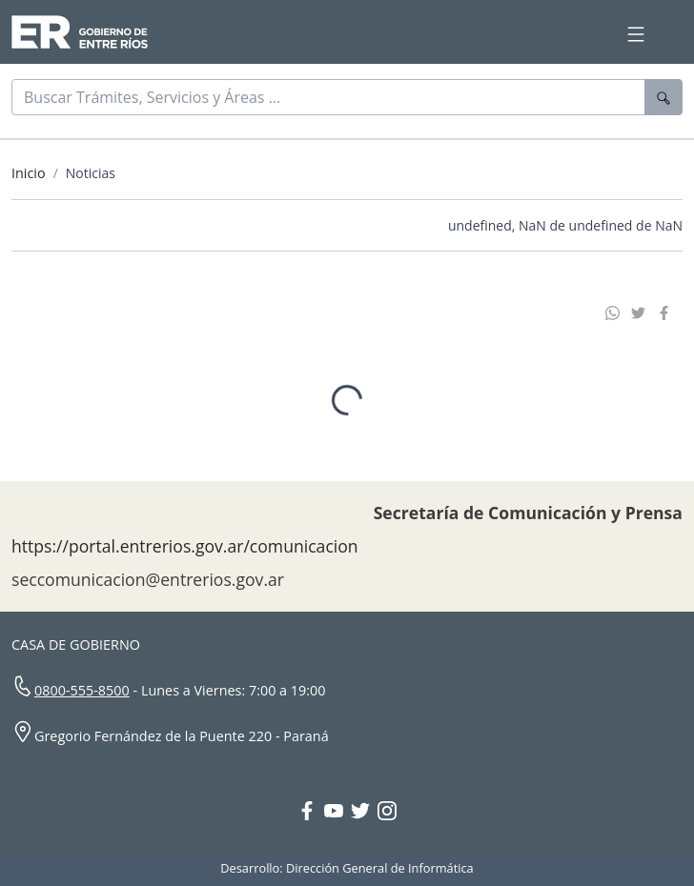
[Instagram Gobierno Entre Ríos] (387, 812)
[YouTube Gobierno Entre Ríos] (337, 812)
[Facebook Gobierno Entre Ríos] (310, 812)
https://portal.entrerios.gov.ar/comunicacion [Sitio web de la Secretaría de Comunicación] (184, 545)
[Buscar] (328, 97)
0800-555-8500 (82, 690)
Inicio (28, 173)
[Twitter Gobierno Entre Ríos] (364, 812)
